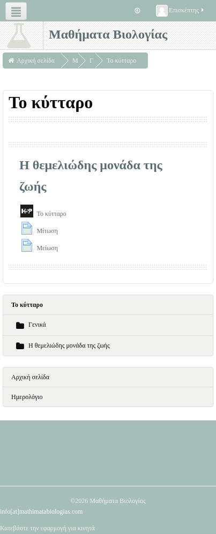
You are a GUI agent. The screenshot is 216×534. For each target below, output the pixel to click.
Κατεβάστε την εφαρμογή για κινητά (47, 528)
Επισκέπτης (180, 11)
